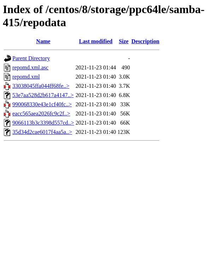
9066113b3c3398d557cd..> (43, 123)
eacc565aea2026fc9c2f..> (41, 113)
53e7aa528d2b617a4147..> (43, 95)
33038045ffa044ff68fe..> (40, 86)
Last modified (96, 41)
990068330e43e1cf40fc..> (42, 104)
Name (43, 41)
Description (145, 41)
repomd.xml (26, 77)
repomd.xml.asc (30, 67)
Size (124, 41)
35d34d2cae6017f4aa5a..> (42, 132)
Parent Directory (31, 58)
